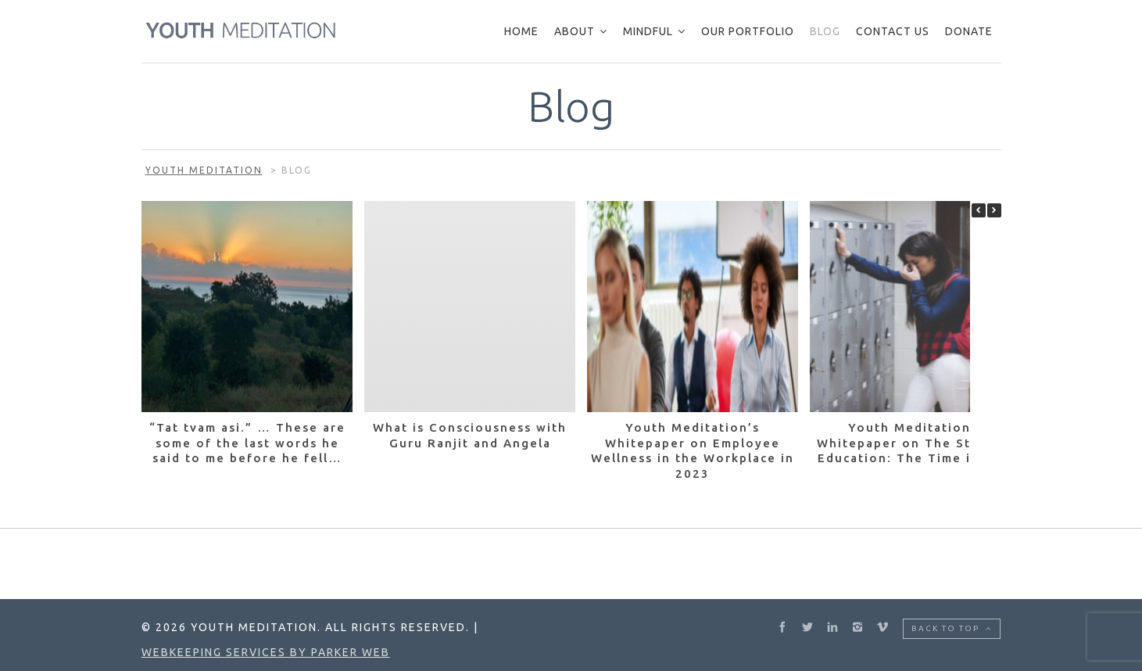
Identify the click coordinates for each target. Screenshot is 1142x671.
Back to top (951, 628)
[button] (994, 210)
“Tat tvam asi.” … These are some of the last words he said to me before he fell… (247, 443)
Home (521, 31)
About (574, 31)
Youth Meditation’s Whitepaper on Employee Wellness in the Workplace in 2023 (692, 450)
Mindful (648, 31)
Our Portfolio (747, 31)
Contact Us (892, 31)
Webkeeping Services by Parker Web (265, 652)
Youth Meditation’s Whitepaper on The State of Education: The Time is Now (915, 443)
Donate (969, 31)
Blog (825, 31)
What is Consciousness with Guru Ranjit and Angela (470, 435)
